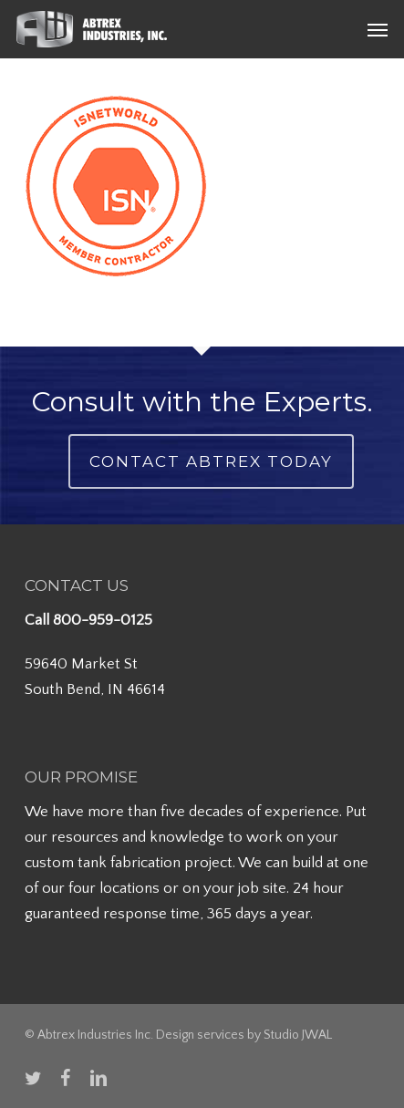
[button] (378, 29)
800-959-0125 (102, 620)
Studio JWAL (298, 1035)
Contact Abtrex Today (211, 461)
